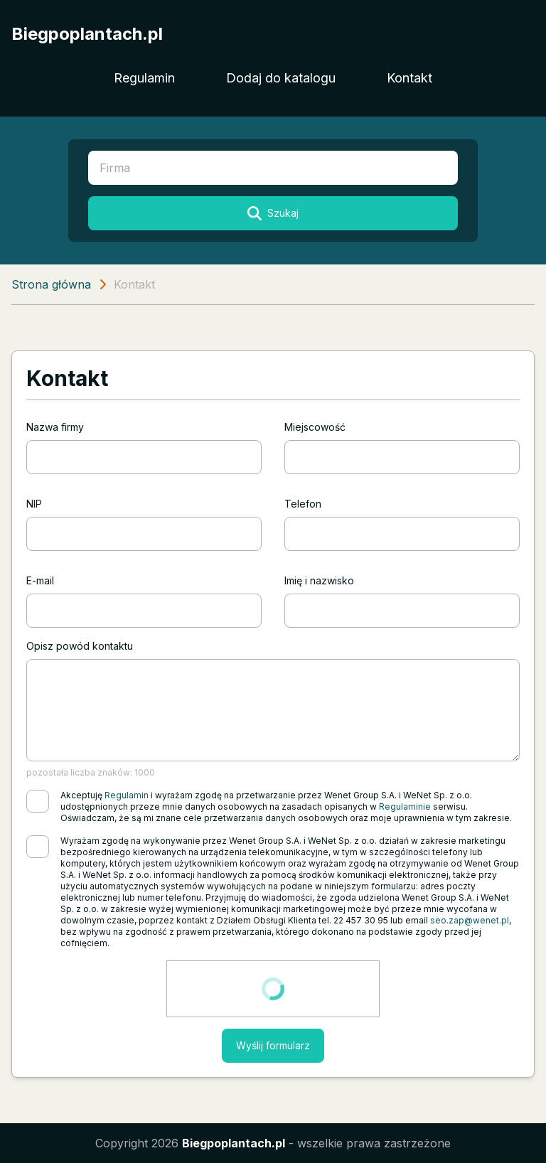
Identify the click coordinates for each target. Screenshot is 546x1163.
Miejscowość (315, 427)
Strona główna (51, 284)
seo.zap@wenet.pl (469, 920)
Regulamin (144, 77)
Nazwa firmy (55, 427)
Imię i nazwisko (319, 580)
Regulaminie (405, 806)
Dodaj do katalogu (281, 77)
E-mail (40, 580)
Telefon (302, 504)
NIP (34, 504)
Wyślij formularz (273, 1045)
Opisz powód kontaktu (79, 646)
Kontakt (409, 77)
